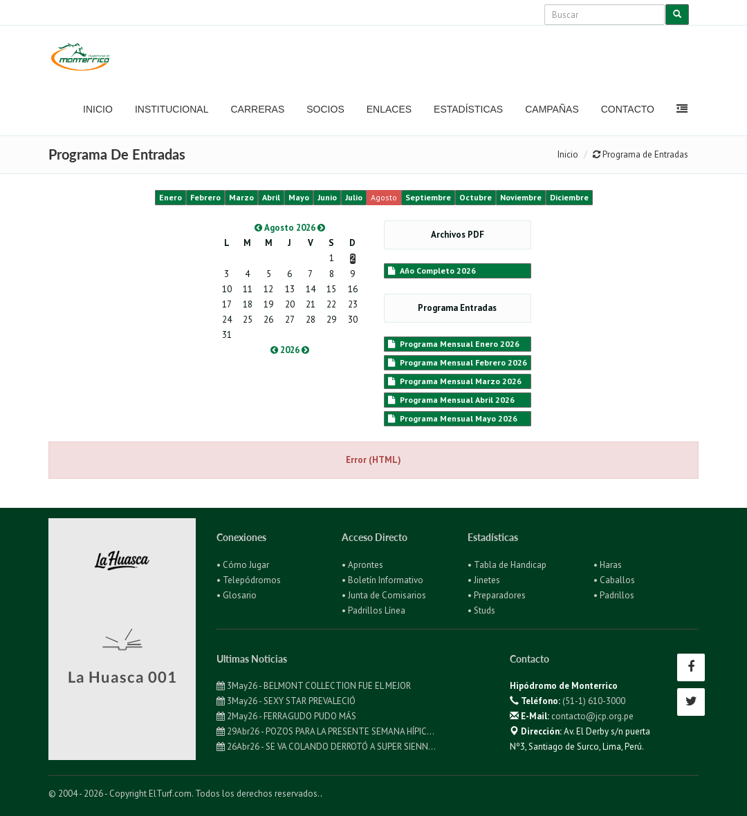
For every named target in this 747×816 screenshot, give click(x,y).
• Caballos (614, 580)
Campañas (552, 109)
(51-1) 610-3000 (593, 701)
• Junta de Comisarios (384, 595)
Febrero (205, 197)
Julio (353, 197)
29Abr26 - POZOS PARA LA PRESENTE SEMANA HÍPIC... (325, 731)
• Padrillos (613, 595)
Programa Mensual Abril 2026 (451, 400)
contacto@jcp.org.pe (592, 716)
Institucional (172, 109)
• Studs (481, 610)
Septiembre (428, 197)
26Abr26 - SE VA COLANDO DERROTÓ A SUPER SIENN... (326, 746)
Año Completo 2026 (432, 270)
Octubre (475, 197)
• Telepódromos (248, 580)
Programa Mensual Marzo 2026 (455, 381)
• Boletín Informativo (382, 580)
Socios (325, 109)
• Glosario (236, 595)
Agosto (384, 197)
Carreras (257, 109)
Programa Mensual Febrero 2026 (457, 362)
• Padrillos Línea (373, 610)
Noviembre (521, 197)
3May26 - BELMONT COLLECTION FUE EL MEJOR (313, 686)
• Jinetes (484, 580)
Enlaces (389, 109)
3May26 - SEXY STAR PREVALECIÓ (286, 701)
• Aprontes (362, 565)
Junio (327, 197)
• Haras (607, 565)
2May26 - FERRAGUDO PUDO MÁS (286, 716)
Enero (170, 197)
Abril (271, 197)
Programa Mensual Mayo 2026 (452, 418)
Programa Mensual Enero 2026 (453, 344)
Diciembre (569, 197)
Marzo (241, 197)
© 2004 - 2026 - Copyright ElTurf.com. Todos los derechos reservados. (184, 793)
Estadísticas (468, 109)
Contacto (627, 109)
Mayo (298, 197)
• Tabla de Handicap (507, 565)
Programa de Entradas (640, 154)
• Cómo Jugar (242, 565)
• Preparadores (497, 595)
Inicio (98, 109)
